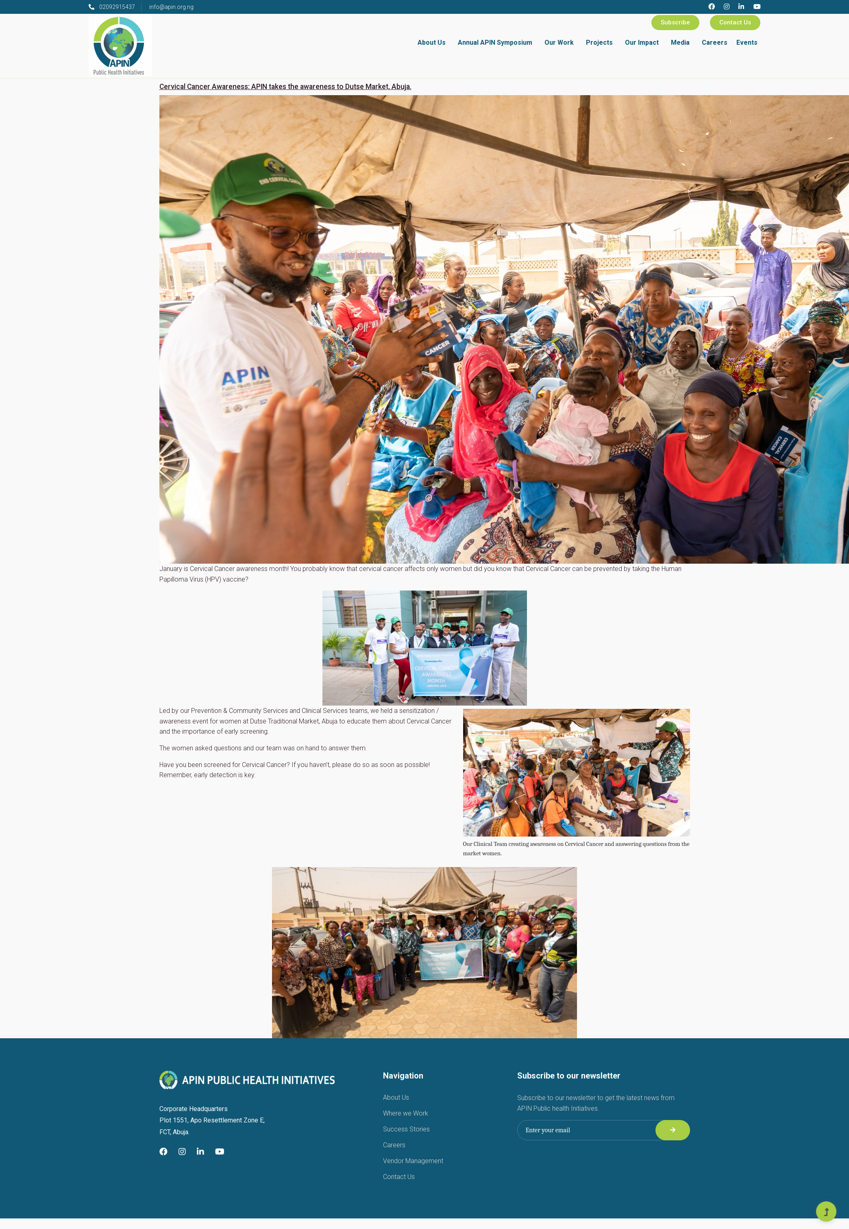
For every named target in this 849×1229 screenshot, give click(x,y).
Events (747, 42)
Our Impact (642, 42)
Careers (714, 42)
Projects (599, 42)
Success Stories (406, 1129)
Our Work (559, 42)
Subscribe (675, 22)
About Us (432, 42)
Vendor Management (413, 1161)
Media (680, 42)
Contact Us (735, 22)
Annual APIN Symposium (495, 42)
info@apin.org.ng (171, 7)
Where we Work (405, 1113)
